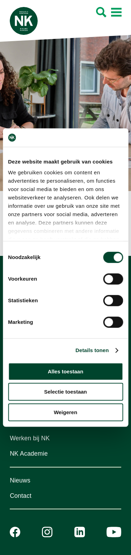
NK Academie (29, 453)
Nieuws (20, 480)
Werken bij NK (30, 438)
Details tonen (92, 350)
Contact (20, 495)
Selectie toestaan (65, 392)
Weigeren (65, 412)
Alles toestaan (65, 371)
